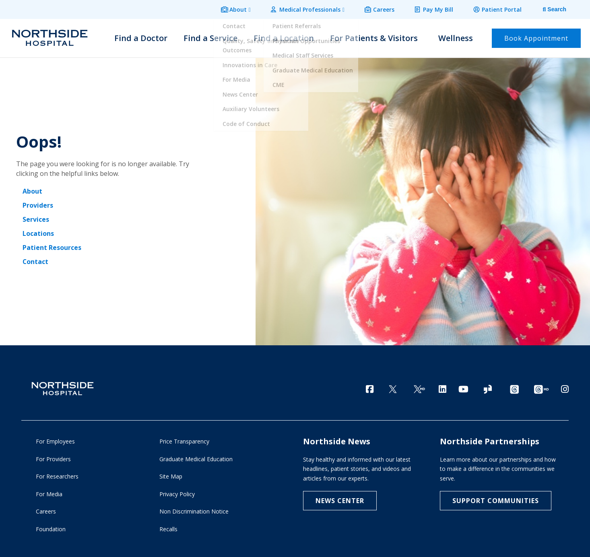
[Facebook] (369, 387)
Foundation (51, 528)
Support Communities (495, 500)
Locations (38, 231)
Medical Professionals (315, 8)
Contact (36, 259)
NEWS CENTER (340, 500)
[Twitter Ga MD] (419, 388)
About (245, 8)
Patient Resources (52, 245)
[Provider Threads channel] (541, 388)
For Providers (53, 458)
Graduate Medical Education (196, 458)
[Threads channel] (514, 388)
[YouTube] (463, 387)
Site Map (170, 476)
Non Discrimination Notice (194, 511)
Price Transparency (184, 441)
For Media (49, 493)
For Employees (55, 441)
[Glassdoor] (488, 388)
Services (36, 218)
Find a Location (284, 36)
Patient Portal (502, 8)
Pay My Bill (440, 8)
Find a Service (210, 36)
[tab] (548, 9)
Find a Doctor (140, 36)
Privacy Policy (177, 493)
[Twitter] (393, 388)
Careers (387, 8)
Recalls (168, 528)
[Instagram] (565, 387)
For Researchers (57, 476)
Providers (38, 204)
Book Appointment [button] (536, 37)
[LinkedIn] (442, 387)
